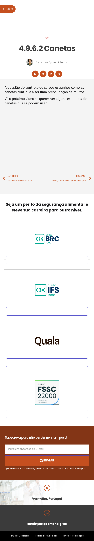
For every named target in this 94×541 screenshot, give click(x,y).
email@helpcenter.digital (47, 524)
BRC (47, 37)
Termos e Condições (19, 535)
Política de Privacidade (46, 535)
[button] (35, 74)
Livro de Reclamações (73, 535)
